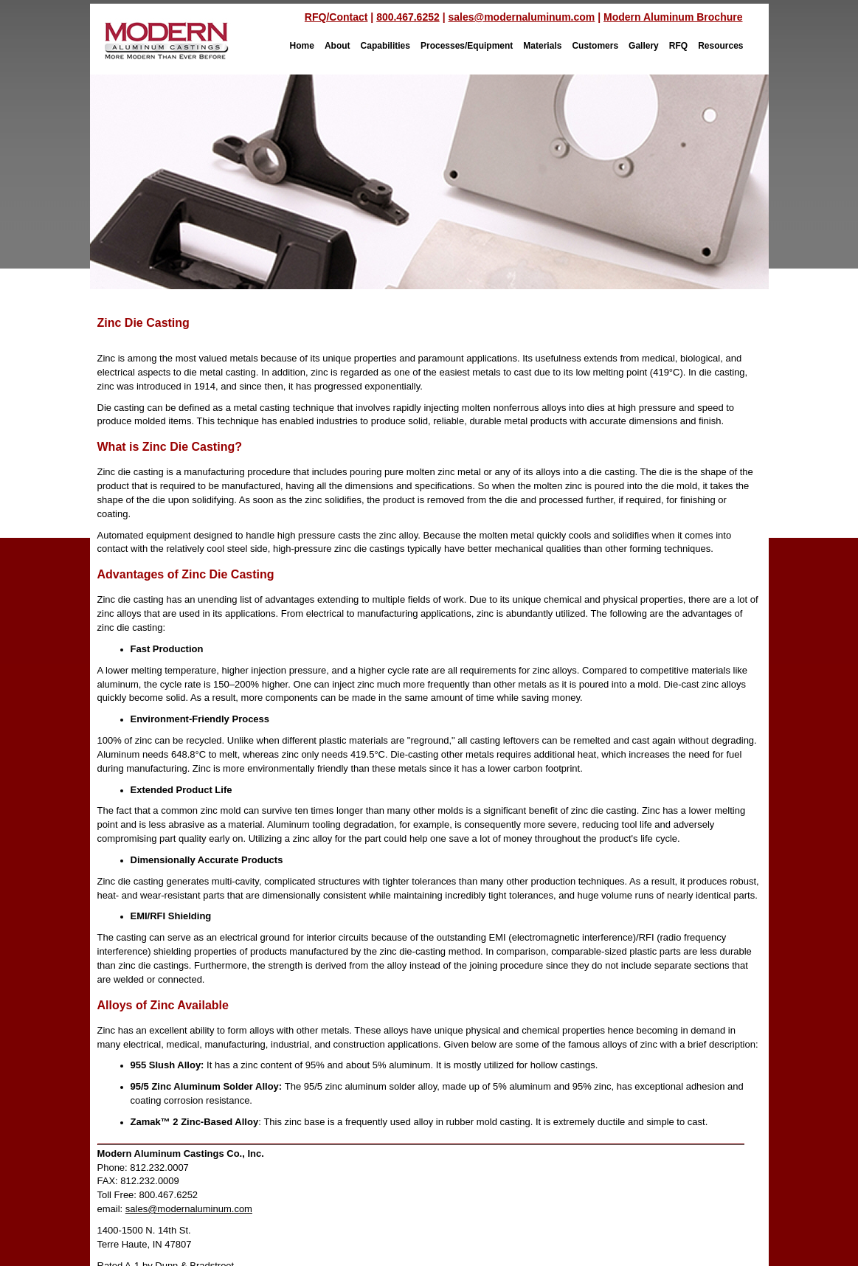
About (337, 46)
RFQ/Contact (336, 17)
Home (302, 46)
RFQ (678, 46)
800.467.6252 (408, 17)
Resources (720, 46)
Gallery (644, 46)
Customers (595, 46)
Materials (542, 46)
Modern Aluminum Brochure (673, 17)
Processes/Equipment (467, 46)
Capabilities (385, 46)
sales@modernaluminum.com (521, 17)
